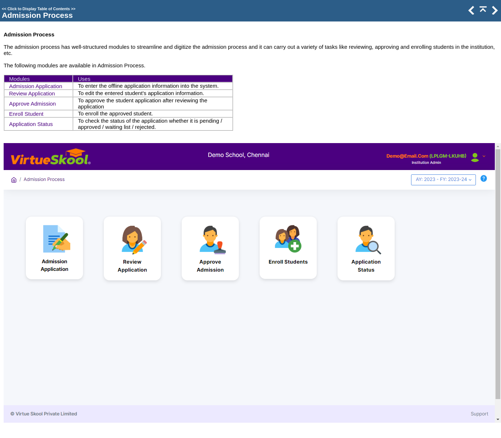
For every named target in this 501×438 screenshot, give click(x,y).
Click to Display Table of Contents (38, 9)
